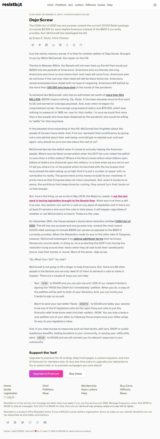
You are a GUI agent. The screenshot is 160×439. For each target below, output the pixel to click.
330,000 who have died (61, 87)
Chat (50, 4)
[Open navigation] (155, 5)
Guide (101, 4)
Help (110, 4)
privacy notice (102, 406)
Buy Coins (75, 373)
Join (70, 4)
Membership (89, 385)
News (123, 393)
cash (44, 283)
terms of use (86, 406)
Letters (79, 4)
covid (41, 337)
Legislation (10, 393)
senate (84, 304)
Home (7, 385)
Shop (45, 393)
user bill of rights (124, 406)
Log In (9, 397)
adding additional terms (88, 238)
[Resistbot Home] (12, 8)
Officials (90, 4)
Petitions (60, 4)
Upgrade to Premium (46, 373)
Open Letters (89, 389)
